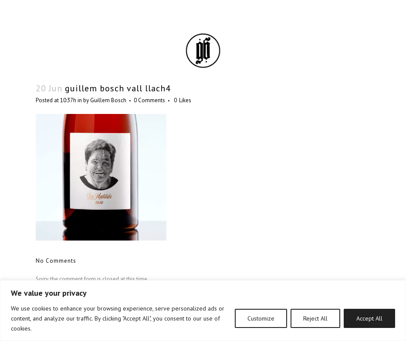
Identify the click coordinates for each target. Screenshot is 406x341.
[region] (203, 310)
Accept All (369, 318)
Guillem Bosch (108, 100)
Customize (260, 318)
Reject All (315, 318)
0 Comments (149, 100)
